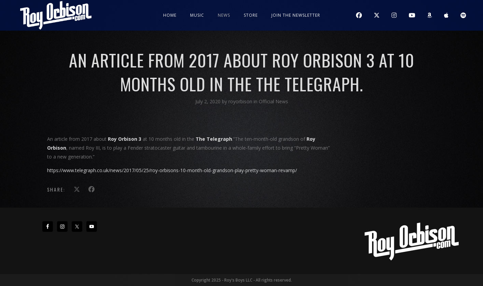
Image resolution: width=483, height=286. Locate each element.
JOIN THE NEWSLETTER (295, 15)
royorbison (241, 101)
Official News (273, 101)
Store (251, 15)
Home (169, 15)
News (224, 15)
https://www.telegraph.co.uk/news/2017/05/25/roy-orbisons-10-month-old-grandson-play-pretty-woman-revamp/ (172, 170)
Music (197, 15)
